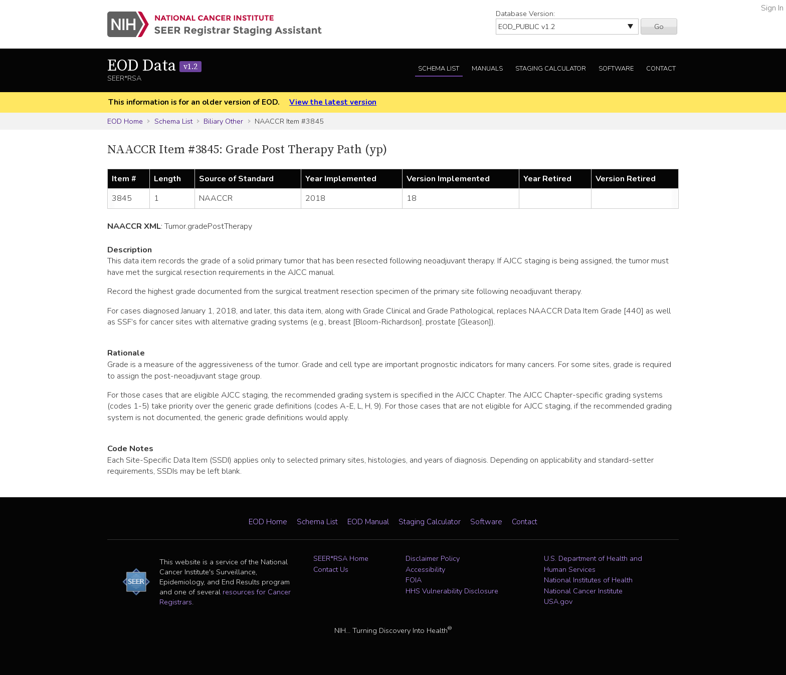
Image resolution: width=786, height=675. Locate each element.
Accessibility (425, 569)
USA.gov (558, 601)
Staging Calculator (550, 68)
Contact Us (330, 569)
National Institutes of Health (588, 580)
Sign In (772, 8)
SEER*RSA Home (340, 558)
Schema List (438, 68)
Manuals (487, 68)
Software (616, 68)
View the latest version (332, 102)
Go (659, 27)
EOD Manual (368, 522)
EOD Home (125, 121)
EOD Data (154, 66)
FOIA (414, 580)
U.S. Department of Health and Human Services (593, 563)
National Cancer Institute (583, 591)
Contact (661, 68)
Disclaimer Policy (433, 558)
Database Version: (525, 14)
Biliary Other (223, 121)
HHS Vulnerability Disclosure (452, 591)
